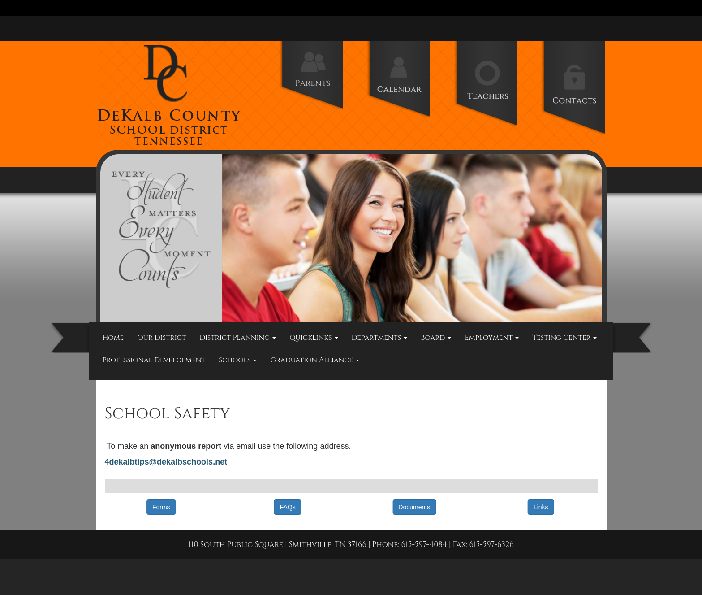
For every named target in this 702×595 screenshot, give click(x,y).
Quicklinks (313, 338)
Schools (238, 360)
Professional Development (154, 360)
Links (541, 507)
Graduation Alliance (314, 360)
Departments (380, 338)
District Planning (237, 338)
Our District (161, 338)
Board (436, 338)
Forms (161, 507)
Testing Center (564, 338)
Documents (414, 507)
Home (113, 338)
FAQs (288, 507)
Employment (492, 338)
